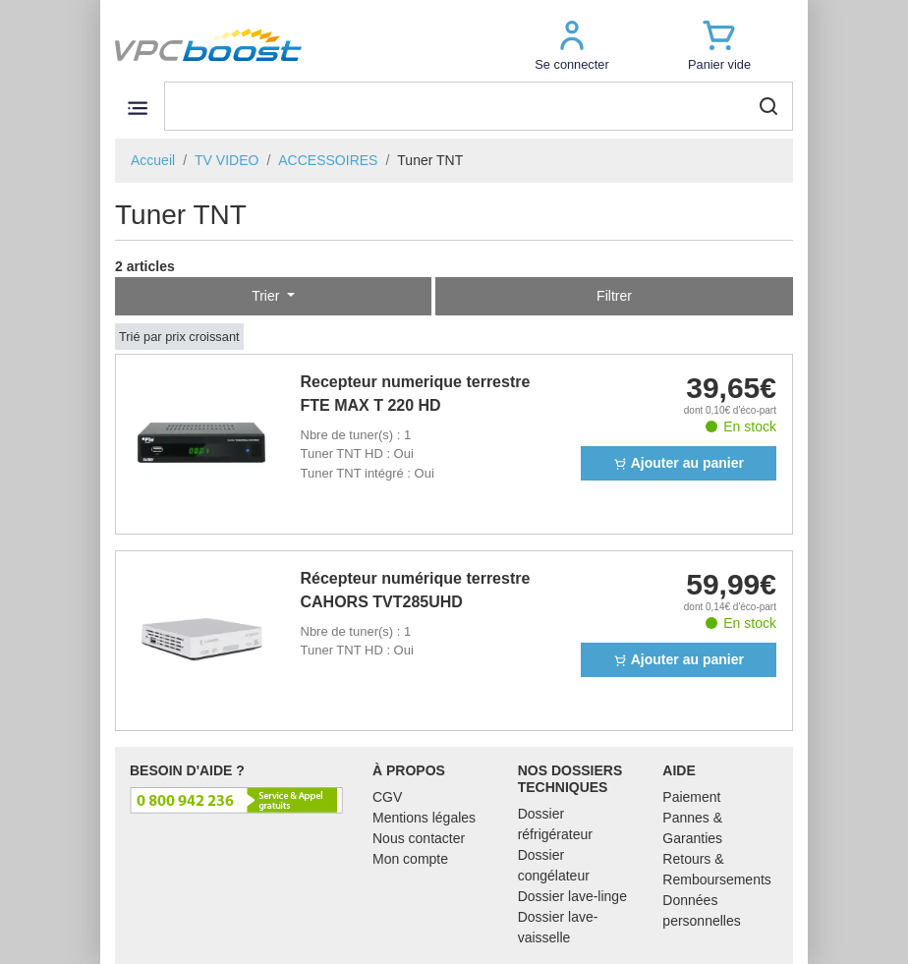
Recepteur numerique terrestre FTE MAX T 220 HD (416, 393)
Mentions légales (424, 817)
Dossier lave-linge (572, 896)
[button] (572, 45)
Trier (267, 296)
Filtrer (614, 296)
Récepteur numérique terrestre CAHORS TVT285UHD (416, 590)
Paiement (691, 797)
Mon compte (410, 859)
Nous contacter (418, 838)
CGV (387, 797)
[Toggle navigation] (137, 107)
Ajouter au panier (678, 463)
